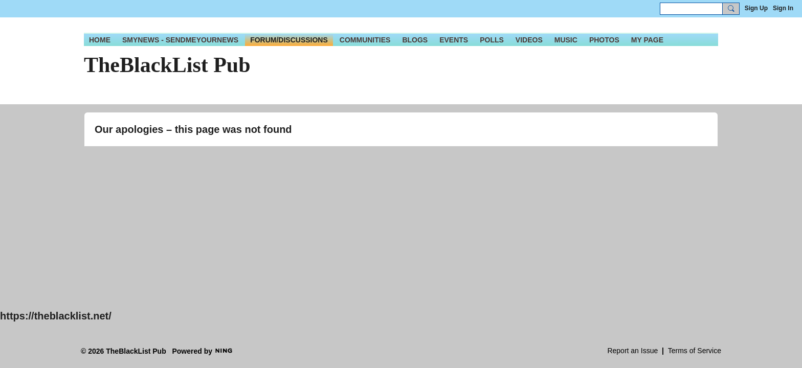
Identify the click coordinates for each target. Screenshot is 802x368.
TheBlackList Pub (167, 65)
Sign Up (756, 8)
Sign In (783, 8)
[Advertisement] (307, 239)
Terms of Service (694, 351)
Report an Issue (632, 351)
